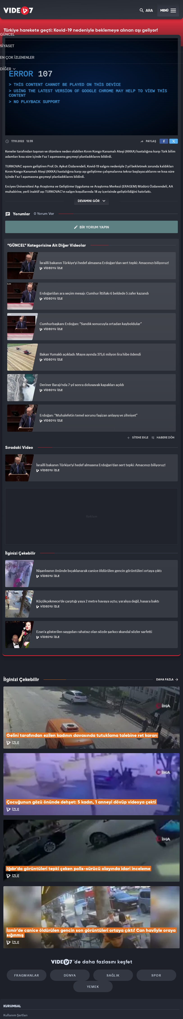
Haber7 (115, 1008)
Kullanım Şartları (15, 956)
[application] (91, 87)
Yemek (93, 927)
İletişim (8, 977)
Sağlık (110, 914)
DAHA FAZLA (167, 679)
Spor (149, 914)
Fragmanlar (33, 914)
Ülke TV (89, 1008)
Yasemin (143, 1008)
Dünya (72, 914)
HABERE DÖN (163, 437)
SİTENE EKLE (137, 437)
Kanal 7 (35, 1008)
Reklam (8, 966)
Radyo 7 (54, 1008)
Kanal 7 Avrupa (72, 1008)
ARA (146, 11)
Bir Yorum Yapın (91, 227)
